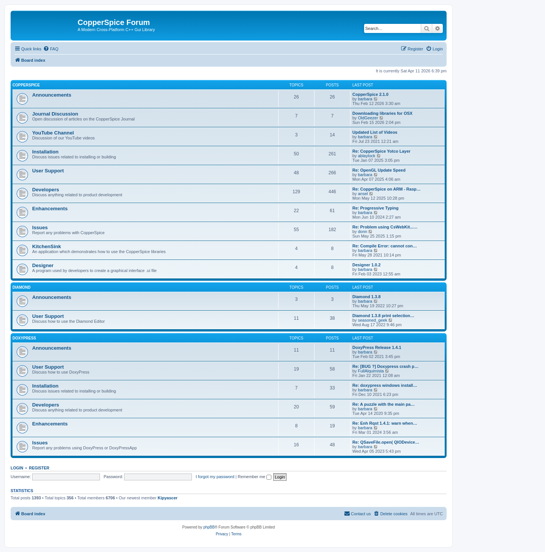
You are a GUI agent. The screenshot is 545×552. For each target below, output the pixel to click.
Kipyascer (167, 498)
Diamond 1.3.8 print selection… (383, 315)
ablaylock (366, 155)
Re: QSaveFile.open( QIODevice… (385, 442)
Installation (45, 152)
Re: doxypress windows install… (384, 385)
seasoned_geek (373, 320)
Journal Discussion (55, 114)
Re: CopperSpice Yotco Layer (381, 151)
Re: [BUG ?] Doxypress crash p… (385, 366)
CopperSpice (26, 85)
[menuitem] (50, 48)
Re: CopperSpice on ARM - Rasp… (386, 189)
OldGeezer (368, 118)
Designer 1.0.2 (366, 265)
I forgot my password (215, 476)
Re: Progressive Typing (375, 208)
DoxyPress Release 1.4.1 (376, 347)
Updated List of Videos (374, 132)
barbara (365, 99)
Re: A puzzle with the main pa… (383, 404)
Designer (42, 265)
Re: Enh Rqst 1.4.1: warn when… (384, 423)
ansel (363, 193)
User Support (48, 171)
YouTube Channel (53, 133)
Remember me (254, 476)
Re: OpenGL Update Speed (378, 170)
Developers (45, 189)
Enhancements (50, 208)
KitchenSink (46, 246)
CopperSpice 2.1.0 (370, 94)
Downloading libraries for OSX (382, 113)
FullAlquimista (371, 371)
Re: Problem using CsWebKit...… (384, 227)
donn (362, 231)
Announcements (51, 95)
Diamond (21, 287)
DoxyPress (24, 338)
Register (39, 468)
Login (17, 468)
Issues (40, 227)
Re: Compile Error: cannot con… (384, 246)
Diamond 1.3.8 (366, 296)
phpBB (209, 527)
